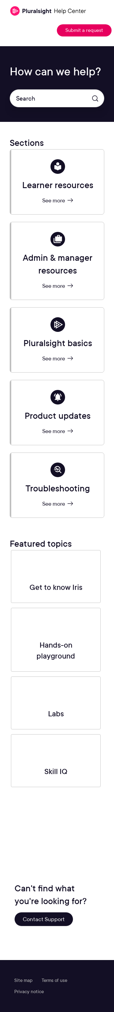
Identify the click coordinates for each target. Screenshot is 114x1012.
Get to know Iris (55, 587)
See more (57, 200)
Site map (23, 980)
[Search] (57, 98)
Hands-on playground (55, 650)
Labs (56, 713)
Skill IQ (55, 771)
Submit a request (84, 30)
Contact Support (44, 919)
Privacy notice (29, 991)
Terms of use (54, 980)
